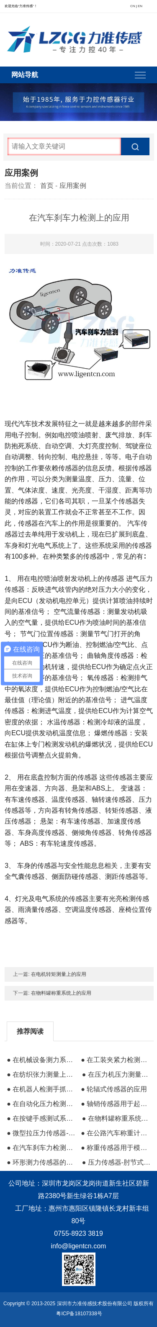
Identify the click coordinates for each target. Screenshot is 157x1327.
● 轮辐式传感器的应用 (114, 1089)
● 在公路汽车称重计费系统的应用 (115, 1133)
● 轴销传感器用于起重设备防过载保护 (115, 1103)
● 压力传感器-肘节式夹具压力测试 (116, 1162)
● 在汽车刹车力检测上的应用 (41, 1147)
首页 (47, 185)
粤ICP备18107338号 (79, 1314)
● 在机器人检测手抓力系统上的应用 (41, 1089)
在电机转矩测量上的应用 (58, 974)
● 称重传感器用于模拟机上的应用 (115, 1147)
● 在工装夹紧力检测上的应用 (115, 1059)
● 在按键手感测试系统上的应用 (41, 1118)
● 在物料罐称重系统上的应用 (116, 1118)
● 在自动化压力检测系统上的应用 (41, 1103)
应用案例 (72, 185)
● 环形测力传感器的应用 (41, 1162)
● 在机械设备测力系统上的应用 (41, 1059)
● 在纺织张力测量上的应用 (41, 1074)
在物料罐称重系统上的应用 (61, 993)
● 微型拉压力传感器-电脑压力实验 (41, 1133)
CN (132, 6)
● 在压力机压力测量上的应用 (116, 1074)
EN (140, 6)
